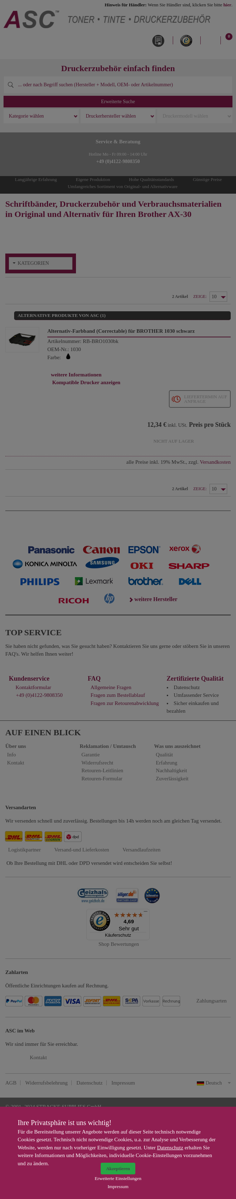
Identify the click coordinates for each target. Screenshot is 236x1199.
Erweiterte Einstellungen (118, 1178)
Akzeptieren (118, 1168)
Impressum (117, 1186)
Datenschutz (170, 1147)
